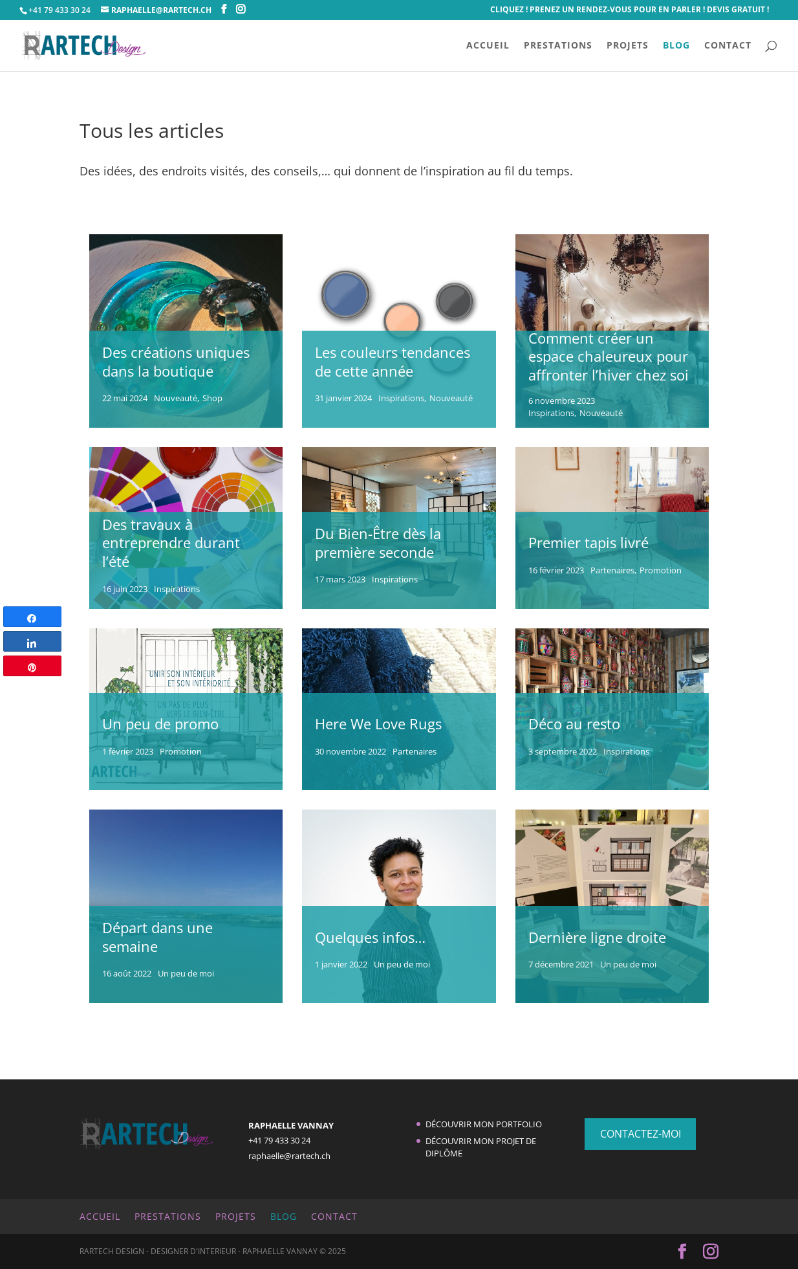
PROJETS (628, 46)
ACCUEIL (488, 46)
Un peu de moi (186, 973)
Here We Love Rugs (378, 723)
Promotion (661, 570)
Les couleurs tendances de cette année (392, 361)
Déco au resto (574, 723)
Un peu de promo (160, 723)
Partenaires (612, 570)
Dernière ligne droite (597, 937)
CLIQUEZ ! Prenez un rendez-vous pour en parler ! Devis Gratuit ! (629, 10)
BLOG (676, 46)
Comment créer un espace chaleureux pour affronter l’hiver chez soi (608, 356)
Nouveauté (175, 398)
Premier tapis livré (588, 542)
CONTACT (727, 46)
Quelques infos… (370, 937)
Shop (212, 398)
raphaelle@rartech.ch (289, 1156)
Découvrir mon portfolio (484, 1124)
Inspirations (401, 398)
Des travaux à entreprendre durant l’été (171, 542)
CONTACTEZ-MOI (640, 1134)
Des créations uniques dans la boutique (176, 361)
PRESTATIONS (558, 46)
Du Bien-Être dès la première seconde (378, 543)
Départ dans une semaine (157, 937)
